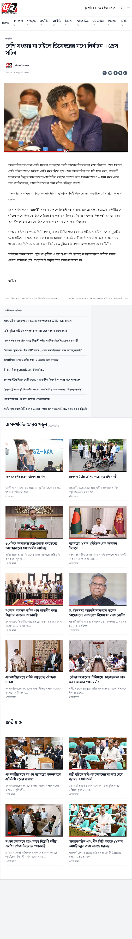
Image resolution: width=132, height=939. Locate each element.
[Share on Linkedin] (125, 73)
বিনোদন (70, 23)
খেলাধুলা (113, 23)
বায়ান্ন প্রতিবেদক (22, 65)
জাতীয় (8, 39)
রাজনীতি (45, 23)
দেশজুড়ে (32, 23)
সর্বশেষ (5, 23)
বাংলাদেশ (19, 23)
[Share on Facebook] (115, 73)
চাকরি (125, 23)
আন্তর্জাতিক (84, 23)
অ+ (110, 73)
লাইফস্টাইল (99, 23)
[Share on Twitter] (120, 73)
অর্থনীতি (58, 23)
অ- (104, 73)
